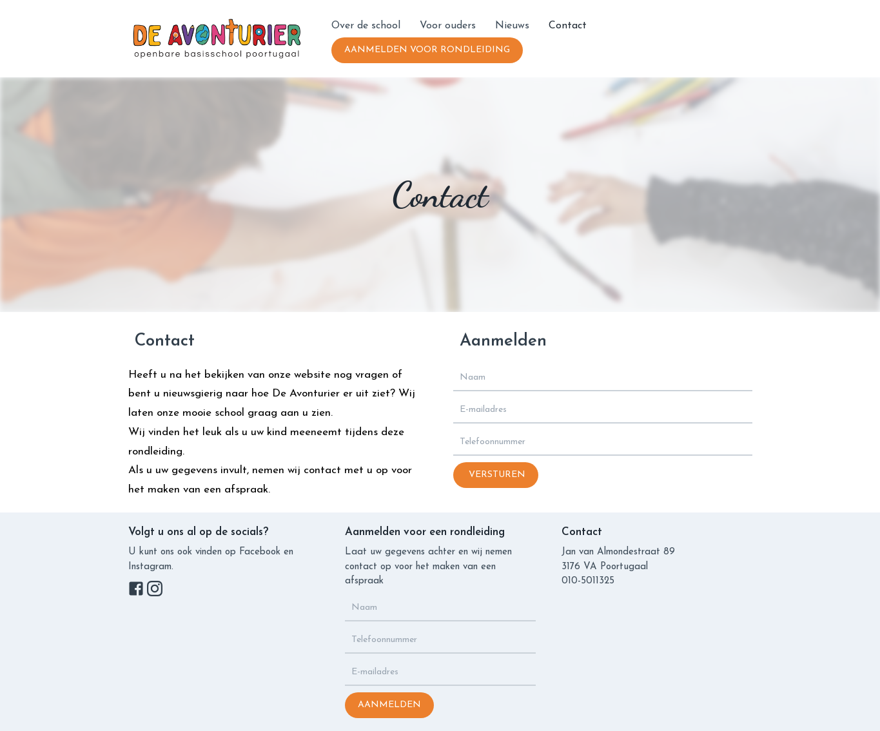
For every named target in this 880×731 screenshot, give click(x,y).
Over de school (365, 26)
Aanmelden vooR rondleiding (427, 50)
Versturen (495, 475)
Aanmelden (389, 705)
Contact (568, 26)
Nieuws (512, 26)
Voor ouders (448, 26)
